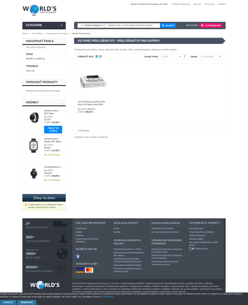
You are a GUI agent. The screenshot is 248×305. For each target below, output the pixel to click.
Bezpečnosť (81, 228)
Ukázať (194, 56)
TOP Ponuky (209, 4)
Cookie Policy (107, 297)
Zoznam (100, 56)
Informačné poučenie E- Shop (127, 249)
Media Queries (201, 249)
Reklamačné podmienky (162, 228)
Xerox (28, 71)
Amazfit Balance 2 (52, 167)
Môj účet (197, 4)
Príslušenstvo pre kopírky (57, 33)
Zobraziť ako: (86, 56)
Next (61, 103)
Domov (25, 33)
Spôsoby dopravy (197, 235)
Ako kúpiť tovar (196, 228)
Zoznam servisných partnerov (164, 232)
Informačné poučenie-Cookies (127, 265)
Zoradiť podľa (151, 56)
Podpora (80, 235)
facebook (78, 256)
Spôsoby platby (196, 239)
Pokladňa (222, 4)
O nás (116, 228)
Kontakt (117, 232)
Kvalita (79, 232)
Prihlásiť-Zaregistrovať (181, 4)
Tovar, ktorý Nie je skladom (201, 232)
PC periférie (37, 33)
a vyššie (34, 58)
